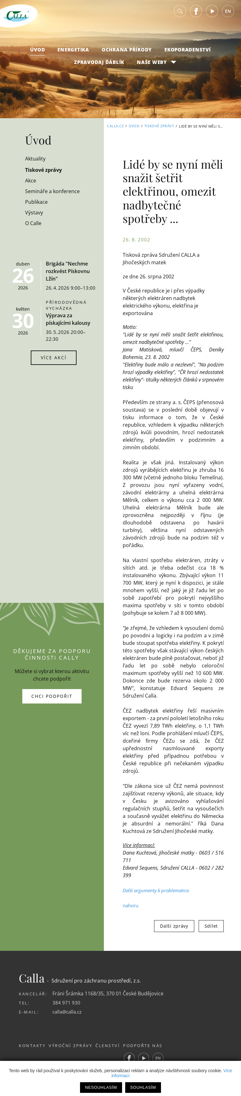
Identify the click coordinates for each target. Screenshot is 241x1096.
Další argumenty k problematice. (158, 890)
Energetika (73, 53)
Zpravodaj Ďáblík (99, 66)
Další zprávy (174, 926)
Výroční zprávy (75, 1045)
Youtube (212, 15)
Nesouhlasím (101, 1087)
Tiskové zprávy (159, 126)
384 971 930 (66, 1002)
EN (228, 15)
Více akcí (54, 358)
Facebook (196, 15)
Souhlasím (143, 1087)
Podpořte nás (157, 1045)
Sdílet (211, 926)
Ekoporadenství (187, 53)
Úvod (37, 53)
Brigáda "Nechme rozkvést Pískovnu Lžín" (68, 271)
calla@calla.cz (68, 1011)
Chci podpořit (51, 696)
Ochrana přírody (127, 53)
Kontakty (32, 1045)
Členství (117, 1045)
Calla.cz (115, 126)
